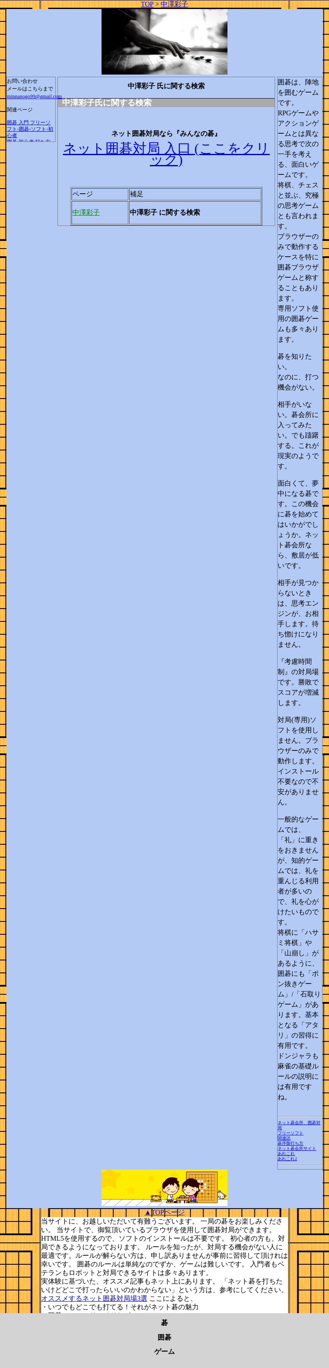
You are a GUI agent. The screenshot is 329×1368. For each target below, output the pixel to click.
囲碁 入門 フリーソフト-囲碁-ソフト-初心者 (30, 129)
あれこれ (286, 1153)
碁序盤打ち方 (290, 1143)
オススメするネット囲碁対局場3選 (94, 1298)
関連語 (284, 1138)
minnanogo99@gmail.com (34, 96)
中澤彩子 (174, 4)
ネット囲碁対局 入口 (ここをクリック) (166, 154)
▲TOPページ (164, 1212)
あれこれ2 (287, 1158)
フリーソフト (290, 1133)
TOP (147, 4)
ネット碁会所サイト (297, 1148)
